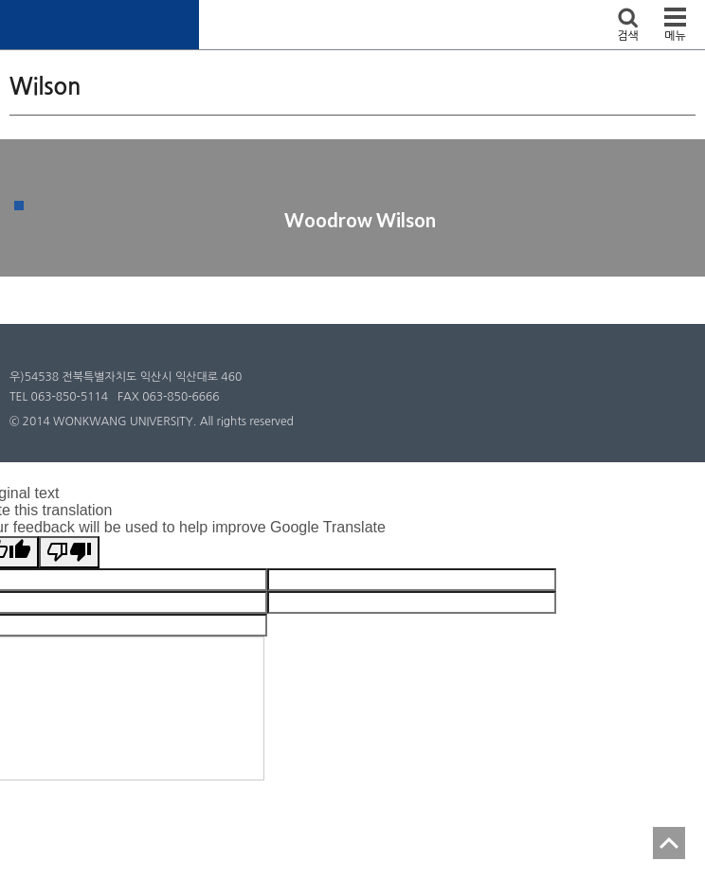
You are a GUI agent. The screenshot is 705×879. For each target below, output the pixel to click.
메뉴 (675, 36)
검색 (628, 36)
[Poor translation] (69, 552)
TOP (669, 843)
